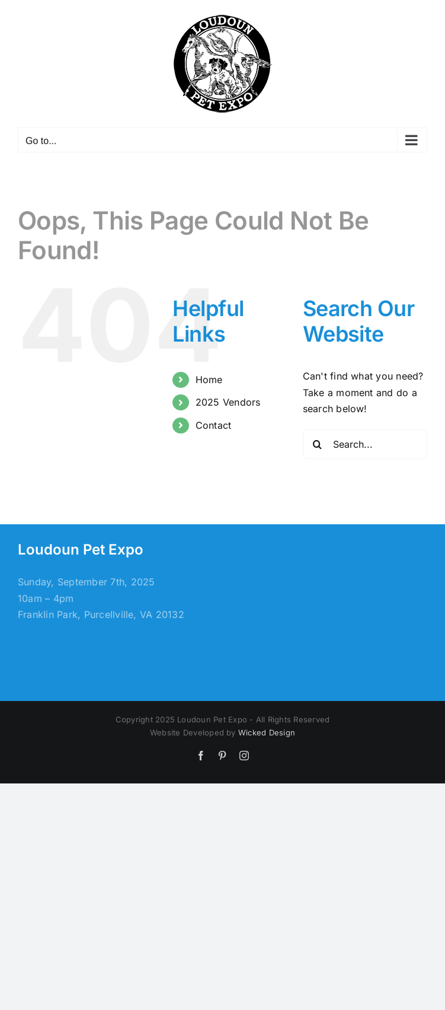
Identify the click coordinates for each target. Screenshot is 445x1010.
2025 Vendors (228, 402)
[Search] (317, 444)
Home (209, 379)
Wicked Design (266, 732)
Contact (214, 425)
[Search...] (365, 444)
